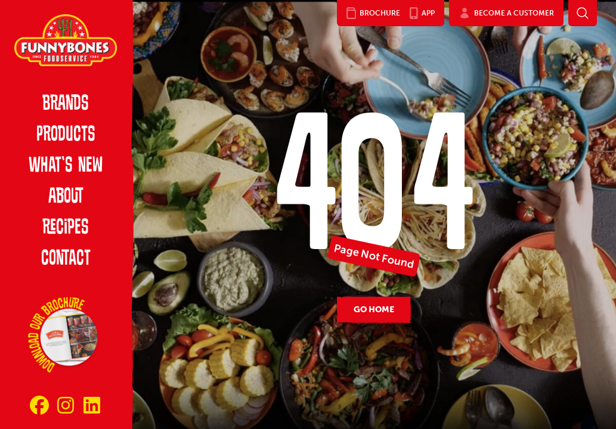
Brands (65, 104)
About (65, 197)
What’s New (66, 166)
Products (65, 135)
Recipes (65, 228)
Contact (66, 259)
